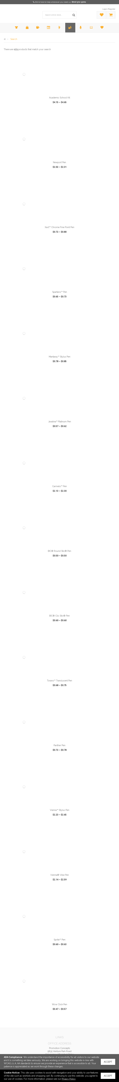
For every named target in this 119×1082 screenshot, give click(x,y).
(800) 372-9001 (79, 2)
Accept (108, 1062)
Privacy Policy (69, 1079)
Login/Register (108, 9)
